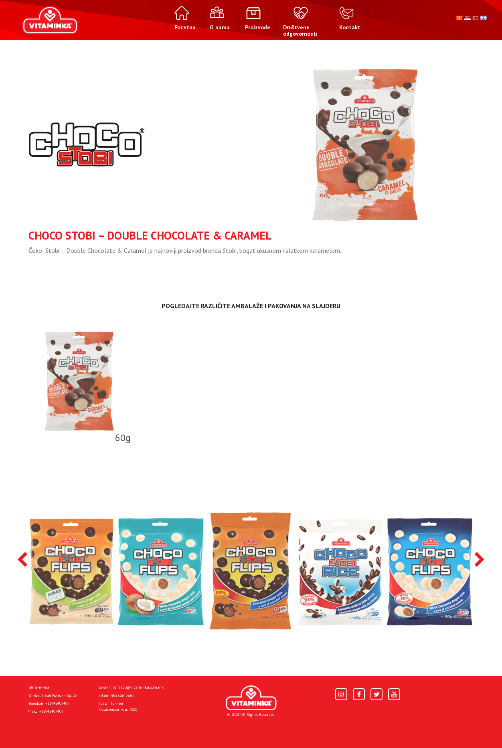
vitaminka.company (116, 695)
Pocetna (39, 729)
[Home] (251, 698)
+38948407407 (57, 703)
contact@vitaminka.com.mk (138, 687)
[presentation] (22, 560)
